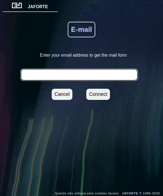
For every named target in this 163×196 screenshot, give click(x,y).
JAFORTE (30, 6)
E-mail (81, 29)
